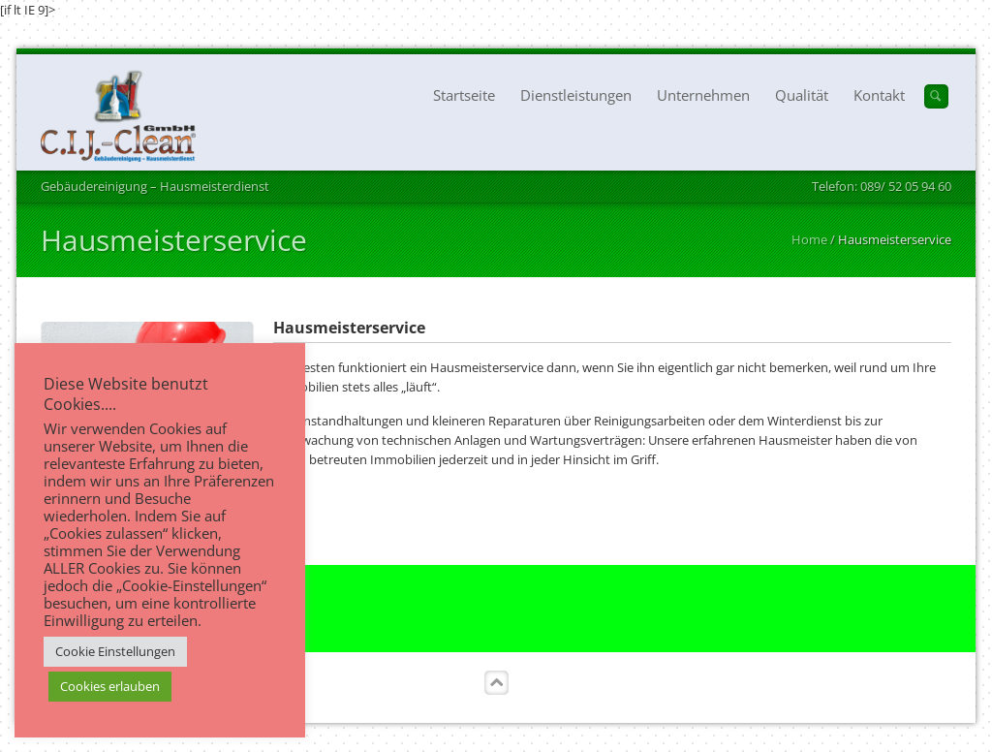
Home (809, 239)
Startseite (464, 95)
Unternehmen (703, 95)
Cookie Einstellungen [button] (115, 651)
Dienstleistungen (576, 95)
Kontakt (879, 95)
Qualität (801, 95)
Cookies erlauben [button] (110, 686)
